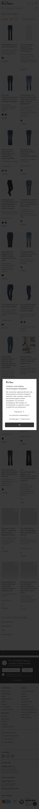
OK (20, 425)
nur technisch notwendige (18, 415)
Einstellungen (14, 419)
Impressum (18, 412)
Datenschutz (25, 419)
